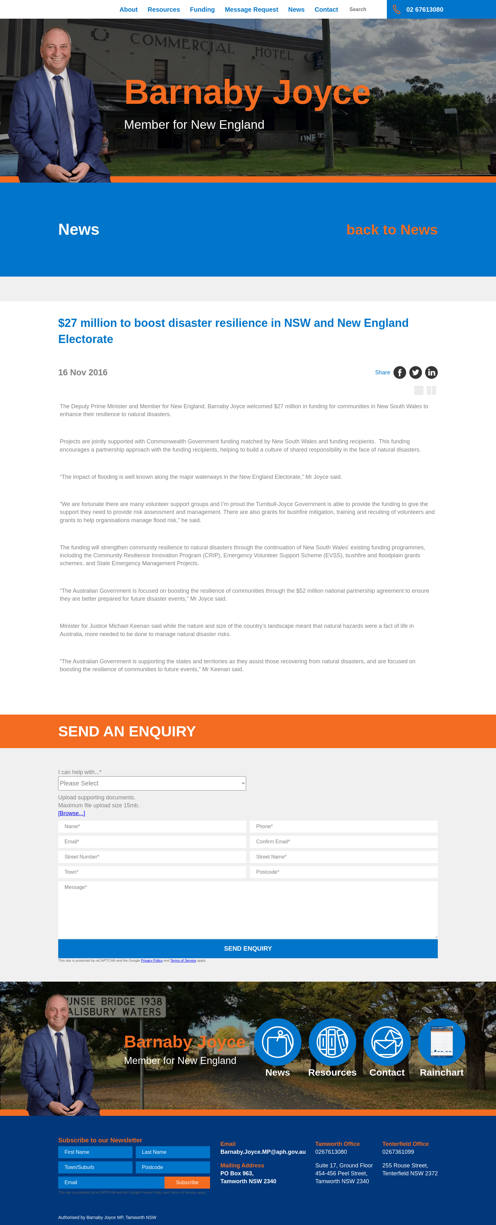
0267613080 (331, 1152)
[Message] (248, 909)
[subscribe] (187, 1183)
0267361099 (398, 1152)
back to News (374, 229)
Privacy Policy (152, 960)
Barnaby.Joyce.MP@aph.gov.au (263, 1152)
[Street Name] (344, 857)
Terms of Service (183, 960)
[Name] (152, 827)
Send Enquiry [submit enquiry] (248, 948)
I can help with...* (80, 772)
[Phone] (344, 827)
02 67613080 (424, 9)
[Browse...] (71, 813)
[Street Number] (152, 857)
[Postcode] (344, 872)
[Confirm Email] (344, 842)
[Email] (152, 842)
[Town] (152, 872)
